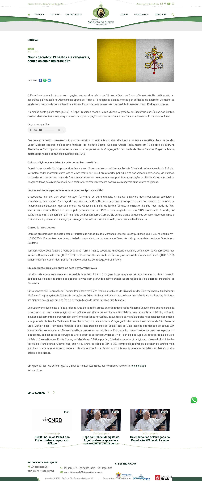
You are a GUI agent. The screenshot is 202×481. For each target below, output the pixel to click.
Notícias (55, 15)
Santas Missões (74, 15)
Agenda (124, 15)
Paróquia (39, 15)
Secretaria (160, 15)
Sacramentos (141, 15)
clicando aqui (138, 365)
